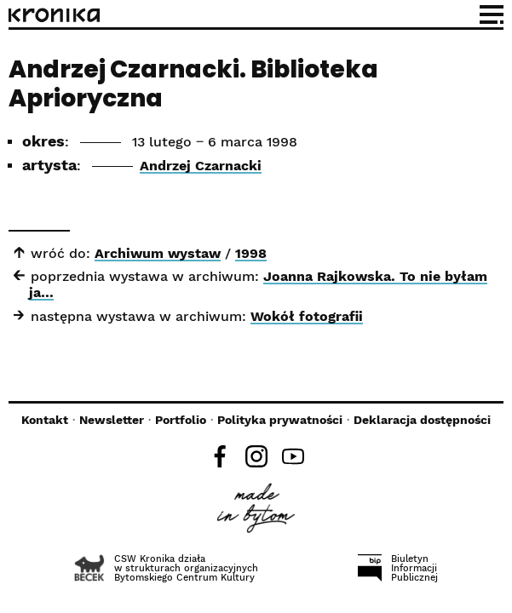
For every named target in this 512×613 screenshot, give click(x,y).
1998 (251, 253)
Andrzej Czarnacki (201, 166)
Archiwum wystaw (158, 253)
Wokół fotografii (306, 316)
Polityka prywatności (279, 420)
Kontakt (44, 420)
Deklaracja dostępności (422, 420)
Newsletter (111, 420)
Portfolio (180, 420)
